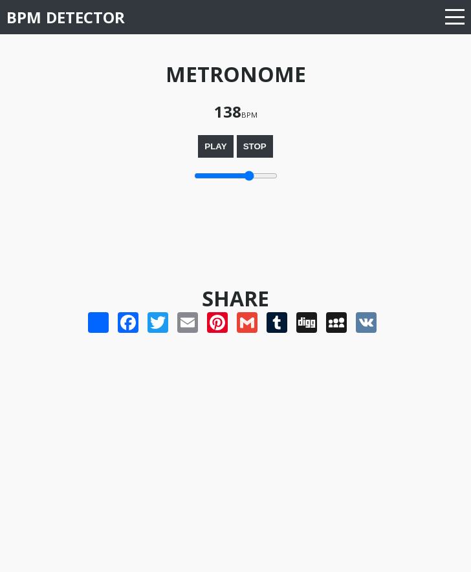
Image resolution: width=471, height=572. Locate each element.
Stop (255, 146)
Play (215, 146)
